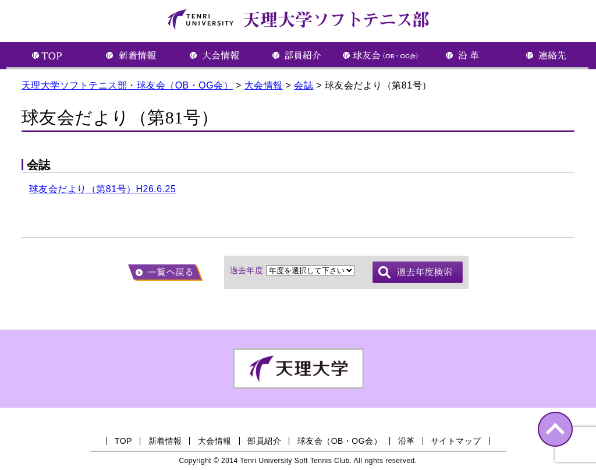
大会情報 (215, 441)
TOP (123, 441)
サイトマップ (456, 441)
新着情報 (165, 441)
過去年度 (247, 270)
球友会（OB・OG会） (339, 441)
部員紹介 (264, 441)
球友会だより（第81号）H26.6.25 (102, 189)
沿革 (406, 441)
